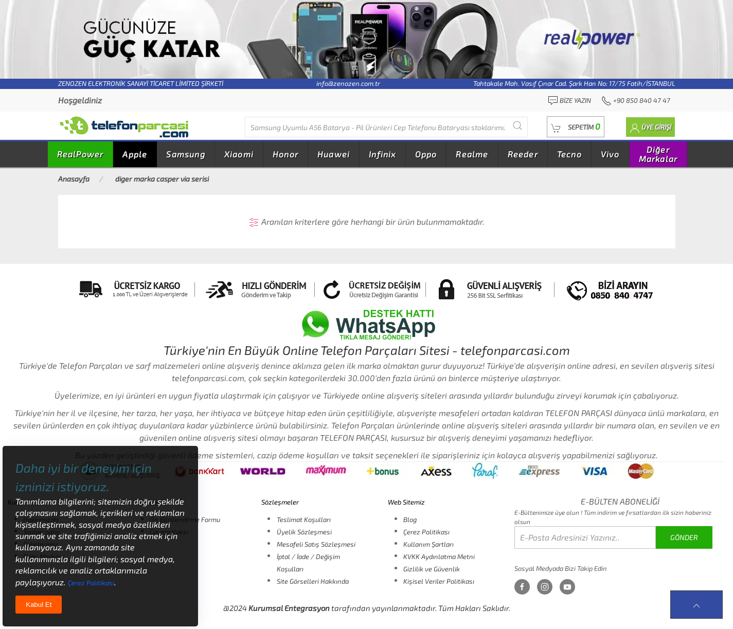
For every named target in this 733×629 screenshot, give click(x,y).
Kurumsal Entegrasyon (289, 608)
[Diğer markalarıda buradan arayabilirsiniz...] (386, 127)
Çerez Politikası (426, 532)
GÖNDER (684, 537)
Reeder (523, 154)
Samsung (185, 154)
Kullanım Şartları (428, 544)
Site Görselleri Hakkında (313, 581)
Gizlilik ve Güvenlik (431, 569)
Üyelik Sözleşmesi (304, 532)
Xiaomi (239, 154)
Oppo (426, 154)
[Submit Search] (517, 126)
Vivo (610, 154)
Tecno (569, 154)
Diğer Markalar (658, 154)
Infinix (382, 154)
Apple (134, 154)
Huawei (333, 154)
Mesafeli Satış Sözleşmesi (316, 544)
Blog (410, 519)
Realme (472, 154)
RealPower (80, 154)
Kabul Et (38, 604)
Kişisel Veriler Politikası (438, 581)
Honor (285, 154)
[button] (575, 126)
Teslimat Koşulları (304, 519)
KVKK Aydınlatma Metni (439, 556)
